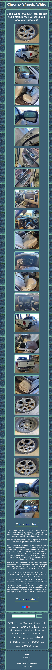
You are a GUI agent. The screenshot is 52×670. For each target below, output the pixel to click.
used (41, 633)
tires (28, 642)
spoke (35, 641)
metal (17, 634)
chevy (31, 638)
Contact (27, 660)
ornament (19, 630)
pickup (15, 627)
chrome (15, 641)
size (43, 630)
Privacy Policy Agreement (27, 663)
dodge (42, 642)
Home (27, 654)
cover (16, 623)
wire (35, 633)
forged (37, 623)
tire (9, 627)
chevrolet (25, 638)
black (39, 630)
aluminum (43, 627)
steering (16, 637)
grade (29, 634)
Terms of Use (27, 666)
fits (43, 622)
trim (11, 630)
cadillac (25, 626)
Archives (26, 657)
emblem (24, 623)
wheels (26, 645)
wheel (39, 637)
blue (11, 634)
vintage (27, 630)
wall (23, 642)
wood (33, 630)
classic (18, 646)
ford (10, 622)
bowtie (35, 646)
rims (23, 633)
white (35, 626)
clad (30, 623)
